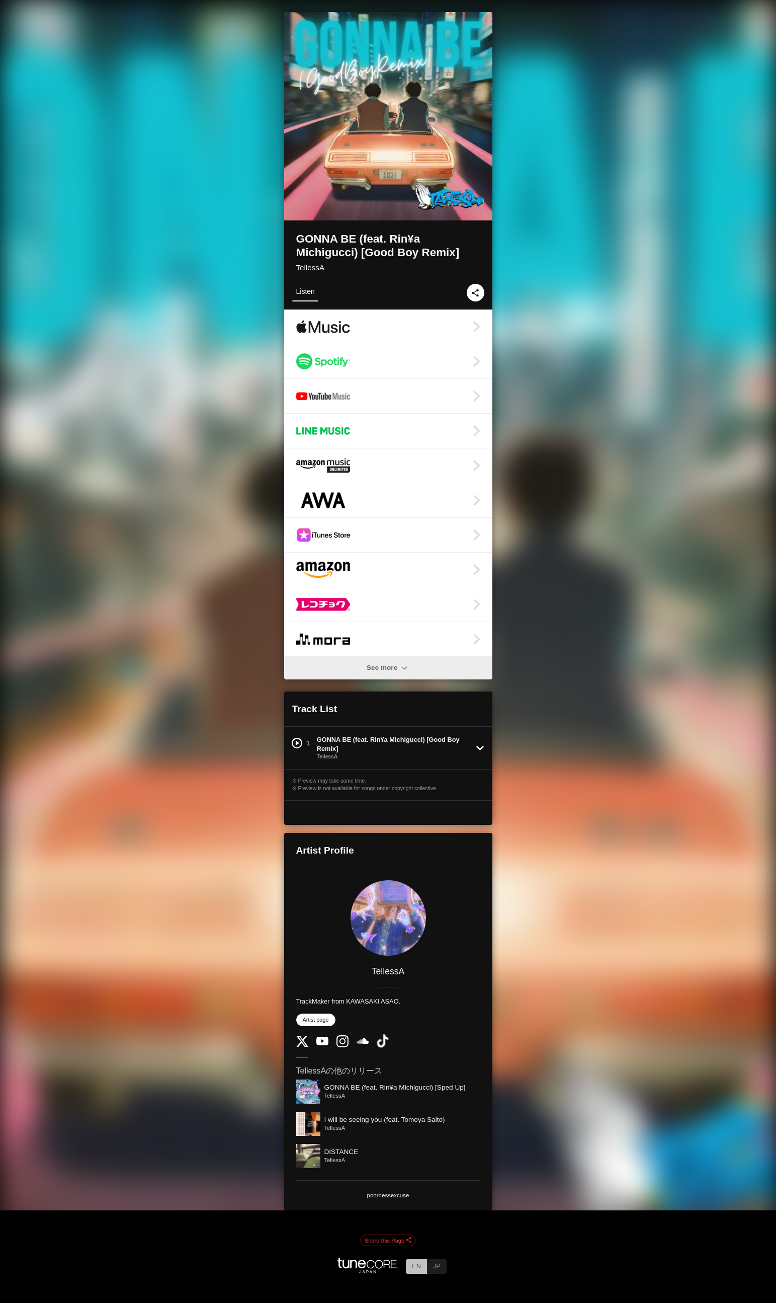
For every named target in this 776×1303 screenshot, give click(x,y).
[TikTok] (383, 1045)
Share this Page (388, 1241)
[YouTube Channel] (322, 1043)
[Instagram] (342, 1045)
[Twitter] (302, 1044)
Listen (305, 291)
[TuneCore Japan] (367, 1270)
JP (437, 1266)
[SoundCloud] (363, 1041)
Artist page (316, 1020)
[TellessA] (388, 918)
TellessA (310, 267)
